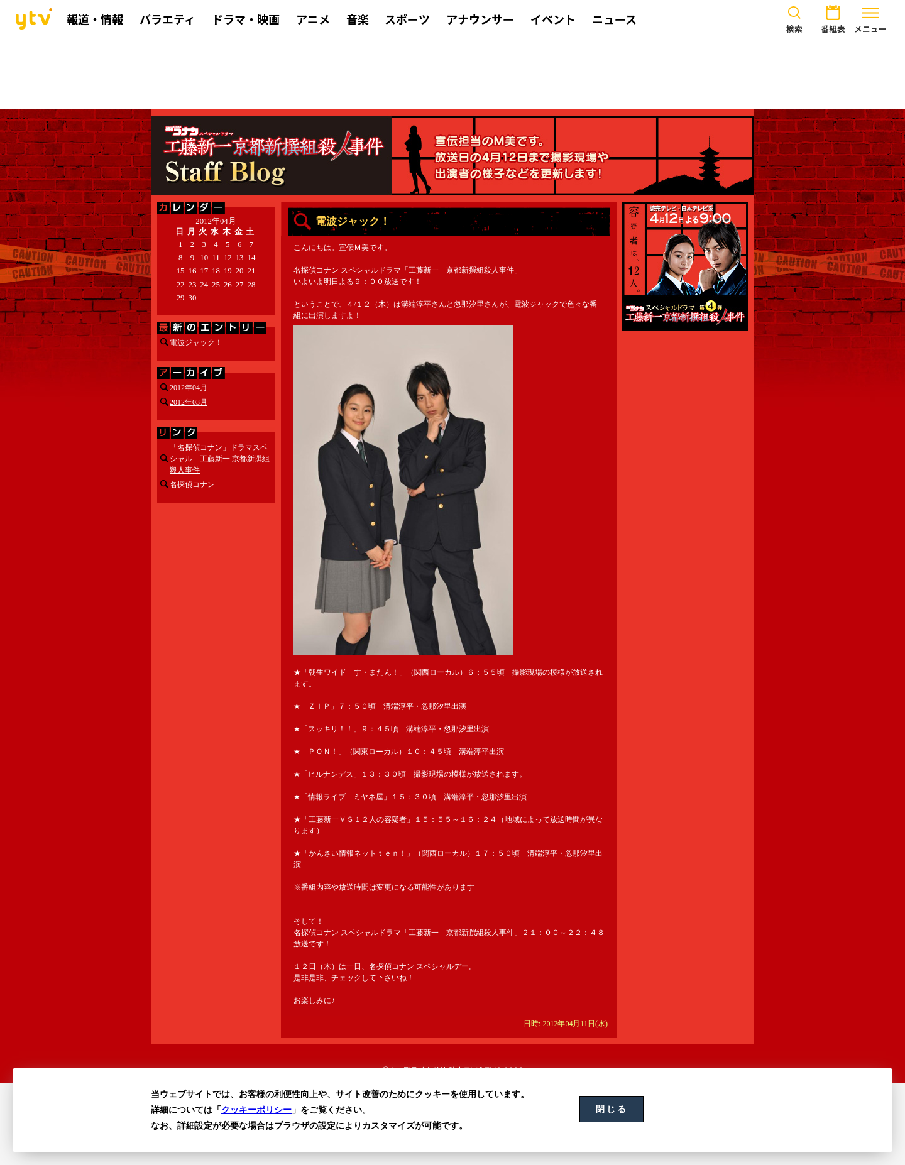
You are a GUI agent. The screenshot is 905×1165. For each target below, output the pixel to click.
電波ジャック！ (196, 342)
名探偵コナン (192, 484)
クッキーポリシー (256, 1110)
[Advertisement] (452, 73)
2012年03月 (188, 402)
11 (215, 257)
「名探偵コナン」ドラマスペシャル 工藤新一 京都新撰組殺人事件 (220, 458)
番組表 (833, 17)
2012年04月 (188, 387)
